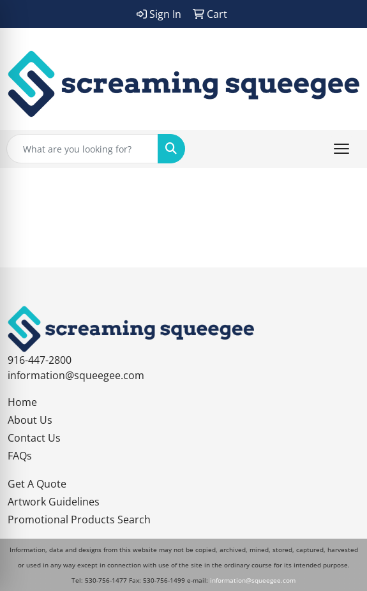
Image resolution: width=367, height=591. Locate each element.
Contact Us (34, 438)
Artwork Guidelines (54, 502)
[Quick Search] (82, 148)
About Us (30, 420)
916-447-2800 (39, 360)
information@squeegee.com (76, 375)
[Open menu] (341, 148)
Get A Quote (37, 484)
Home (22, 402)
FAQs (20, 456)
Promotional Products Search (79, 519)
